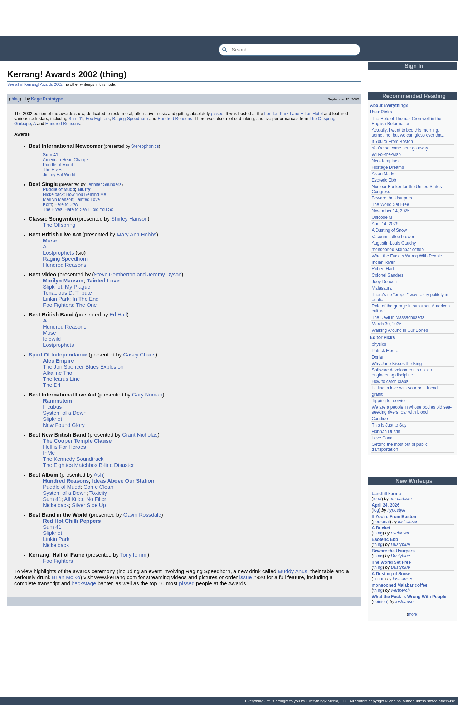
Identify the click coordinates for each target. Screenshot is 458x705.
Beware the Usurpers (392, 198)
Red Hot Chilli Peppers (72, 521)
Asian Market (384, 173)
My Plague (78, 287)
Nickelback (53, 194)
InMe (49, 453)
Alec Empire (58, 361)
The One (86, 305)
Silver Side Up (89, 505)
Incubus (52, 407)
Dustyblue (400, 544)
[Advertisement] (229, 18)
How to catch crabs (390, 381)
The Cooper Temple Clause (77, 441)
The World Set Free (390, 204)
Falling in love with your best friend (405, 387)
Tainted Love (87, 199)
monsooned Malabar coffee (398, 249)
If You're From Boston (392, 141)
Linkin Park (56, 299)
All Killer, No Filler (85, 499)
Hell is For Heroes (64, 447)
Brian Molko (66, 577)
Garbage (22, 123)
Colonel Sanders (388, 275)
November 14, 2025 (390, 210)
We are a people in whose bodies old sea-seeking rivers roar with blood (412, 410)
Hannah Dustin (386, 431)
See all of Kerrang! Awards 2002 (35, 84)
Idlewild (52, 339)
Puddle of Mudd (58, 164)
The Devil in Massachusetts (398, 317)
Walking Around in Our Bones (400, 330)
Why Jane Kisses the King (397, 363)
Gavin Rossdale (142, 515)
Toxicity (98, 493)
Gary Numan (147, 394)
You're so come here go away (400, 148)
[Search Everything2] (289, 50)
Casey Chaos (139, 354)
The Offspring (322, 118)
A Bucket (381, 528)
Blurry (84, 189)
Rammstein (57, 401)
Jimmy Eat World (59, 174)
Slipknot (52, 287)
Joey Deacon (384, 281)
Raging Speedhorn (130, 118)
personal (381, 521)
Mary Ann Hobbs (136, 234)
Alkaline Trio (57, 373)
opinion (380, 601)
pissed (217, 113)
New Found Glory (64, 425)
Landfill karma (386, 493)
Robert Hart (383, 268)
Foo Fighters (97, 118)
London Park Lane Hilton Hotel (293, 113)
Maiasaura (382, 288)
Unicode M (382, 217)
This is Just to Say (389, 425)
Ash (98, 475)
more (412, 614)
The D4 (51, 385)
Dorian (378, 357)
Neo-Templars (385, 160)
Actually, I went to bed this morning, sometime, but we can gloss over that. (408, 133)
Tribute (83, 293)
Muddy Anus (292, 571)
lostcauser (408, 521)
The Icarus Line (61, 379)
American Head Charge (65, 159)
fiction (378, 578)
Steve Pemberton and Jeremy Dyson (137, 274)
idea (377, 498)
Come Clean (98, 487)
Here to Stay (66, 204)
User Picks (381, 111)
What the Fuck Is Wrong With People (407, 255)
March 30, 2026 (386, 323)
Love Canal (383, 437)
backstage (84, 583)
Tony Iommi (134, 555)
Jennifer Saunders (104, 184)
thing (15, 99)
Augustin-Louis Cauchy (394, 243)
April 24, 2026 (385, 505)
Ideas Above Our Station (123, 481)
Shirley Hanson (129, 219)
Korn (47, 204)
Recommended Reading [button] (414, 96)
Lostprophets (58, 253)
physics (379, 344)
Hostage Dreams (388, 167)
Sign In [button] (414, 66)
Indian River (383, 262)
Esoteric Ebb (384, 180)
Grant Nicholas (139, 435)
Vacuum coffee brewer (393, 236)
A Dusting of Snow (389, 230)
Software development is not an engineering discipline (402, 373)
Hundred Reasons (174, 118)
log (376, 510)
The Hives (52, 169)
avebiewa (400, 533)
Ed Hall (118, 314)
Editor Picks (382, 337)
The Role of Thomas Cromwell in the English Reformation (407, 121)
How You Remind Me (86, 194)
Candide (380, 418)
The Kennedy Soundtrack (73, 459)
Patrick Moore (385, 350)
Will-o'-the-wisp (386, 154)
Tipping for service (389, 400)
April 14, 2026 (385, 223)
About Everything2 (389, 105)
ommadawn (401, 498)
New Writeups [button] (414, 481)
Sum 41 (75, 118)
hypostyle (396, 510)
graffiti (377, 394)
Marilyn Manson (58, 199)
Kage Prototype (47, 99)
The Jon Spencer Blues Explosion (83, 367)
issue (245, 577)
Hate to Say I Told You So (89, 209)
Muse (50, 240)
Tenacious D (58, 293)
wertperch (400, 590)
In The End (86, 299)
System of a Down (65, 413)
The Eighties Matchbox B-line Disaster (88, 465)
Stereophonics (145, 146)
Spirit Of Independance (58, 354)
